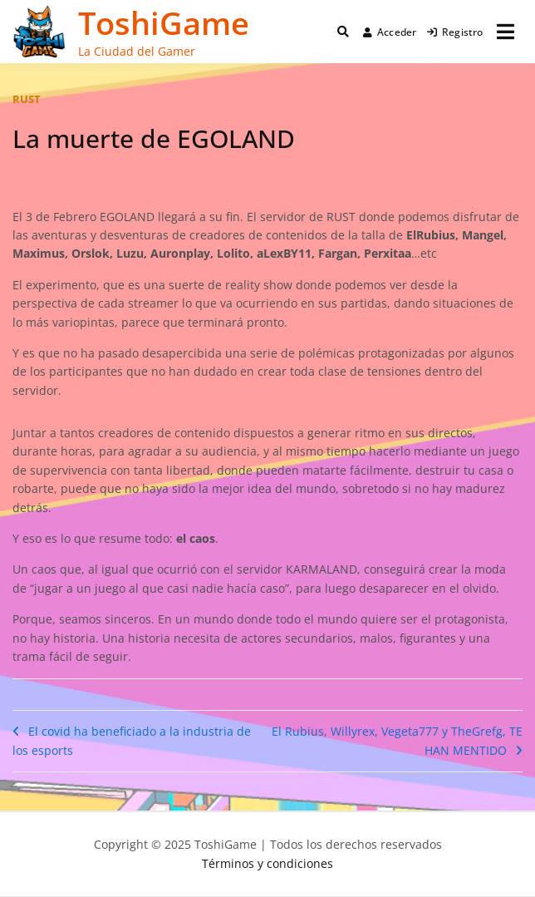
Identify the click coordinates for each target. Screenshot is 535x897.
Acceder (390, 32)
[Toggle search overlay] (343, 31)
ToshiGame (163, 22)
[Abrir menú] (505, 31)
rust (26, 98)
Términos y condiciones (267, 863)
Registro (455, 32)
